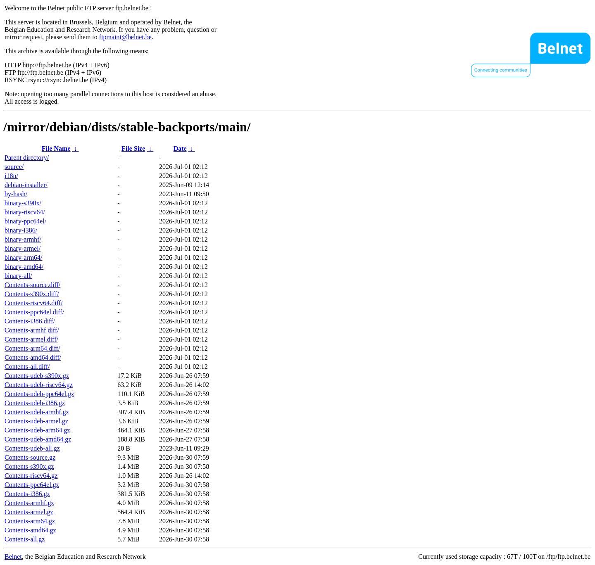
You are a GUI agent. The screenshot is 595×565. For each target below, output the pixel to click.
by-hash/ (16, 193)
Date (180, 148)
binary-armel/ (22, 248)
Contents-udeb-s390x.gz (37, 375)
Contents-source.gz (30, 457)
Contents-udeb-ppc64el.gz (39, 393)
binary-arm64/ (24, 257)
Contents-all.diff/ (27, 366)
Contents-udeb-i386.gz (35, 402)
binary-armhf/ (23, 239)
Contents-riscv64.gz (31, 475)
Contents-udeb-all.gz (32, 448)
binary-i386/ (21, 230)
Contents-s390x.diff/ (32, 293)
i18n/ (11, 175)
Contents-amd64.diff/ (33, 357)
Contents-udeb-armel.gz (36, 421)
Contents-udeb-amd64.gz (38, 439)
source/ (14, 166)
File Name (56, 148)
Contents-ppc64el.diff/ (34, 312)
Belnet (13, 556)
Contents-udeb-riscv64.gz (39, 384)
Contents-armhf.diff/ (32, 330)
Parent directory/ (27, 157)
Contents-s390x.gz (29, 466)
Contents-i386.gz (27, 493)
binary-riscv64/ (25, 212)
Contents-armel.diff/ (31, 339)
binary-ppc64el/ (25, 221)
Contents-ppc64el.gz (32, 484)
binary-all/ (18, 275)
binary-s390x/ (23, 203)
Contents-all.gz (25, 539)
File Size (133, 148)
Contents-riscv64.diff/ (34, 302)
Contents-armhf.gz (29, 502)
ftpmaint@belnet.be (125, 36)
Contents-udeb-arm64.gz (37, 430)
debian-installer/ (26, 184)
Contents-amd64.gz (30, 530)
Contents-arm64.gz (30, 521)
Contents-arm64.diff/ (32, 348)
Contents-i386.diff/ (30, 321)
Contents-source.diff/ (32, 284)
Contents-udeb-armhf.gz (37, 411)
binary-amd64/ (24, 266)
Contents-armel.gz (29, 511)
